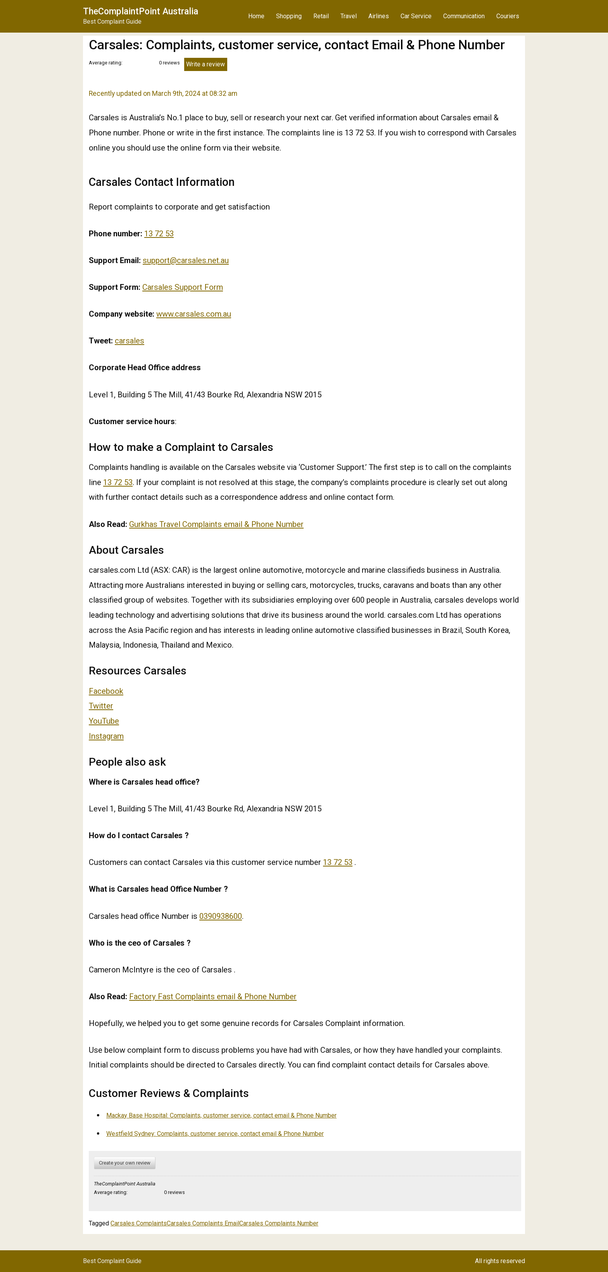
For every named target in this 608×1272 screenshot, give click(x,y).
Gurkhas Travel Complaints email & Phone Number (216, 524)
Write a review (205, 64)
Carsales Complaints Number (278, 1223)
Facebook (106, 691)
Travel (348, 16)
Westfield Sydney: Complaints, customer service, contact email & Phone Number (215, 1133)
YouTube (104, 721)
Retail (321, 16)
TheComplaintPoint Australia (140, 11)
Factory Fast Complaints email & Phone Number (213, 996)
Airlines (378, 16)
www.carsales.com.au (193, 314)
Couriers (507, 16)
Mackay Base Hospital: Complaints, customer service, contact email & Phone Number (221, 1115)
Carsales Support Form (182, 287)
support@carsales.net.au (186, 260)
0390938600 (220, 916)
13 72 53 (159, 233)
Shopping (289, 16)
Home (256, 16)
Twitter (101, 706)
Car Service (416, 16)
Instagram (106, 736)
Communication (464, 16)
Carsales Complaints (139, 1223)
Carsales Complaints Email (203, 1223)
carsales (129, 340)
